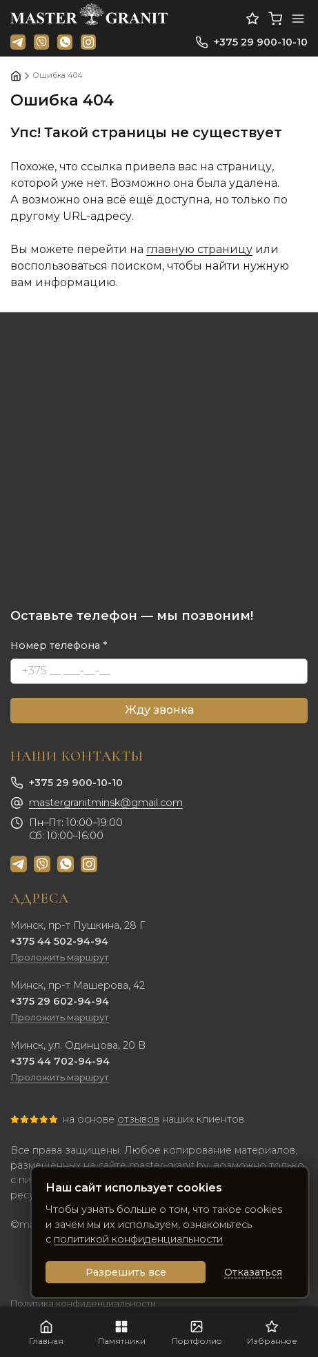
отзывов (138, 1119)
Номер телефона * (59, 645)
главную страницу (199, 249)
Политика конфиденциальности (83, 1303)
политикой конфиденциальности (138, 1239)
